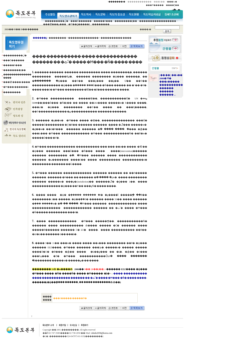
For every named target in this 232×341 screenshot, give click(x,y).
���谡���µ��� (54, 24)
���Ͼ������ (81, 21)
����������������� (157, 21)
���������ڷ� (56, 21)
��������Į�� (126, 21)
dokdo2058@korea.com (101, 333)
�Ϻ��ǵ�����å (79, 24)
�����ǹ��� (103, 21)
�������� (100, 24)
